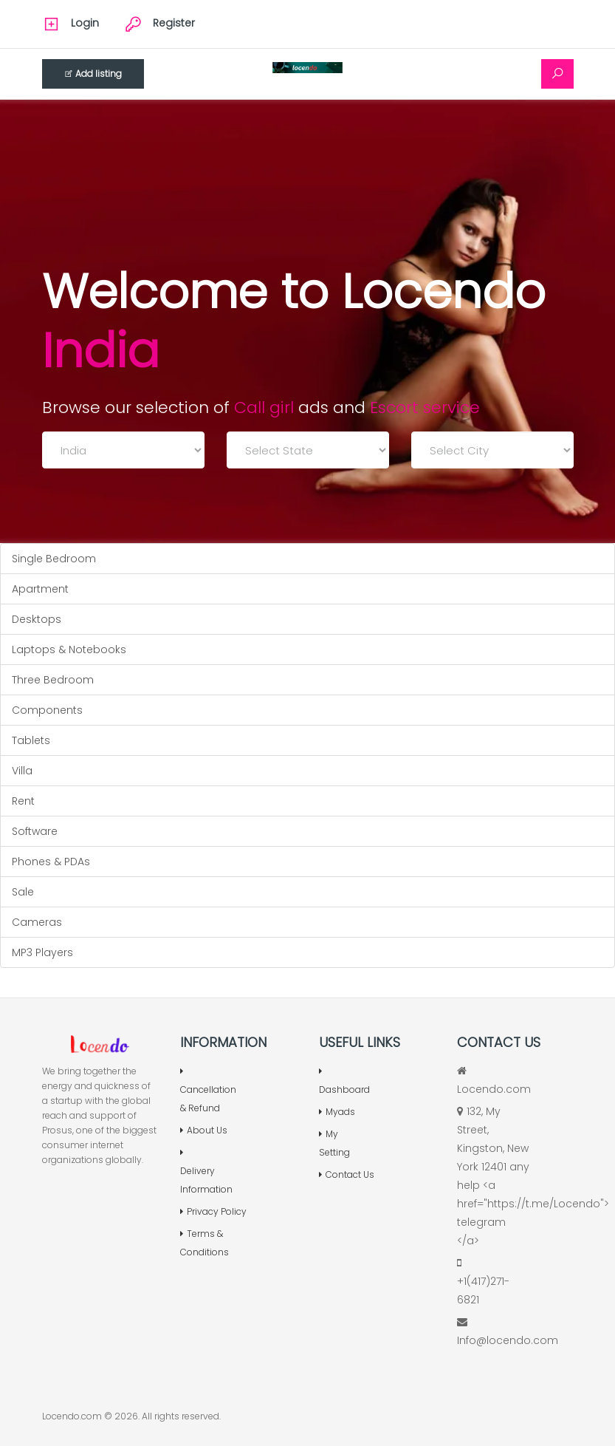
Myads (337, 1111)
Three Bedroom (53, 679)
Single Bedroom (54, 558)
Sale (23, 891)
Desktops (36, 619)
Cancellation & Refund (208, 1090)
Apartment (40, 589)
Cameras (37, 922)
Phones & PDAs (51, 861)
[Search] (557, 74)
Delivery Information (206, 1172)
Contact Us (346, 1174)
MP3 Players (42, 952)
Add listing (93, 73)
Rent (23, 801)
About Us (203, 1130)
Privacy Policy (213, 1211)
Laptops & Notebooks (69, 649)
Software (35, 831)
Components (47, 710)
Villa (22, 770)
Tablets (31, 740)
